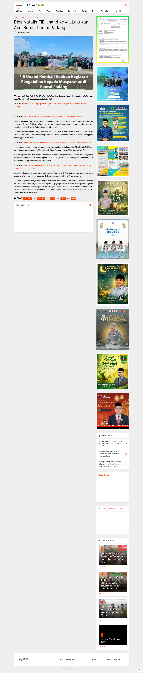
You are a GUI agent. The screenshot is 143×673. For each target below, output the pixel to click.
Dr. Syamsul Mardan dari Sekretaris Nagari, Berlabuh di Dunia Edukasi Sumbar (53, 116)
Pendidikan (105, 11)
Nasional (30, 11)
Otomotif (117, 11)
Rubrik (85, 11)
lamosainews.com (75, 669)
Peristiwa (59, 11)
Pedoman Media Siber (114, 659)
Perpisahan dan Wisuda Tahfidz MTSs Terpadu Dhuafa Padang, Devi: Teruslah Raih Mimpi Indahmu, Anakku (112, 583)
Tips (93, 11)
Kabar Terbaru (104, 475)
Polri (48, 11)
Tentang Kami (70, 659)
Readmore (102, 567)
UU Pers (94, 659)
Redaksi (60, 659)
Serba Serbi (73, 11)
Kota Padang (34, 17)
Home (19, 11)
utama (24, 17)
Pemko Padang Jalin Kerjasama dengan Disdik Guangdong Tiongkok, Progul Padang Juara (58, 142)
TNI (41, 11)
